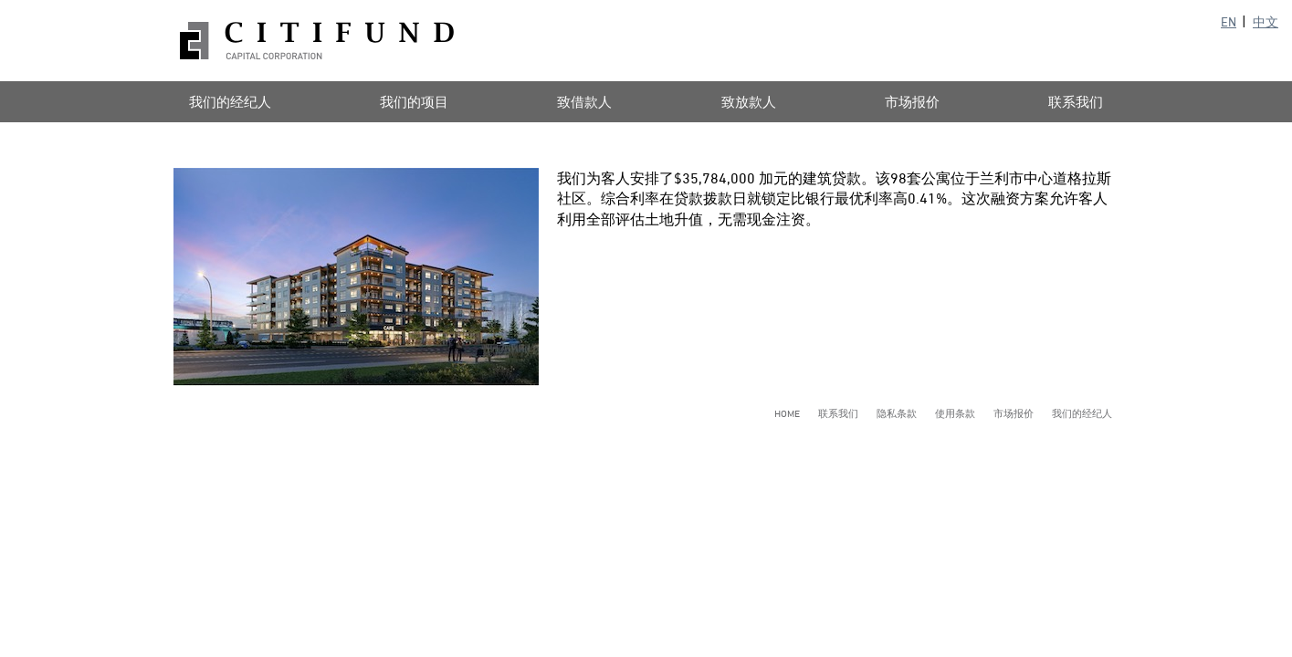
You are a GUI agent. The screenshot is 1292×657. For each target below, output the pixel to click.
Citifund (317, 40)
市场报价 (912, 102)
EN (1228, 21)
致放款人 (748, 102)
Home (787, 413)
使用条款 (955, 413)
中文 (1265, 21)
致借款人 (584, 102)
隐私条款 (897, 413)
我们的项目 (414, 102)
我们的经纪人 (230, 102)
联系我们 (1075, 102)
